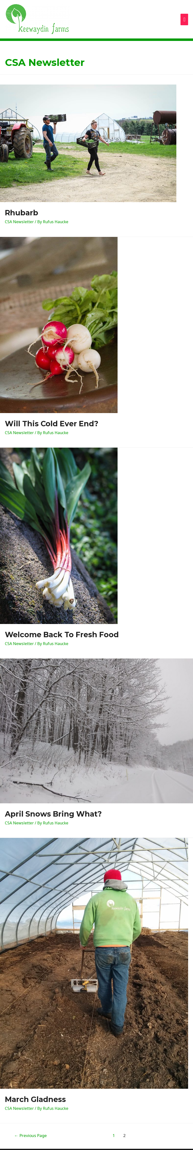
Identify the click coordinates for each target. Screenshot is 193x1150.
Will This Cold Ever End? (51, 423)
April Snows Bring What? (53, 814)
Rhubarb (21, 212)
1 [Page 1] (113, 1135)
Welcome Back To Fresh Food (62, 634)
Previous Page (30, 1135)
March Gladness (35, 1099)
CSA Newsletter (19, 221)
